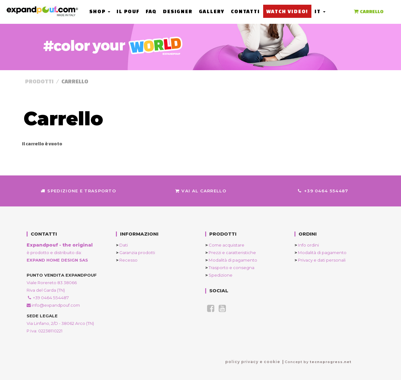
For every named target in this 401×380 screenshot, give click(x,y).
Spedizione (218, 275)
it (320, 11)
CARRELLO (368, 11)
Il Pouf (128, 11)
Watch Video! (287, 11)
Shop (99, 11)
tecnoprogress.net (331, 362)
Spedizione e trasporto (78, 190)
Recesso (127, 260)
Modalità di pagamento (231, 260)
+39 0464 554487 (322, 190)
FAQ (151, 11)
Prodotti (39, 81)
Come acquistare (224, 244)
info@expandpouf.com (53, 305)
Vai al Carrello (200, 190)
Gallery (212, 11)
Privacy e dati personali (320, 260)
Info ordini (306, 244)
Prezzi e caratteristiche (230, 252)
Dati (122, 244)
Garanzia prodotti (135, 252)
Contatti (245, 11)
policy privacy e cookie (252, 361)
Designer (177, 11)
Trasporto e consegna (229, 267)
